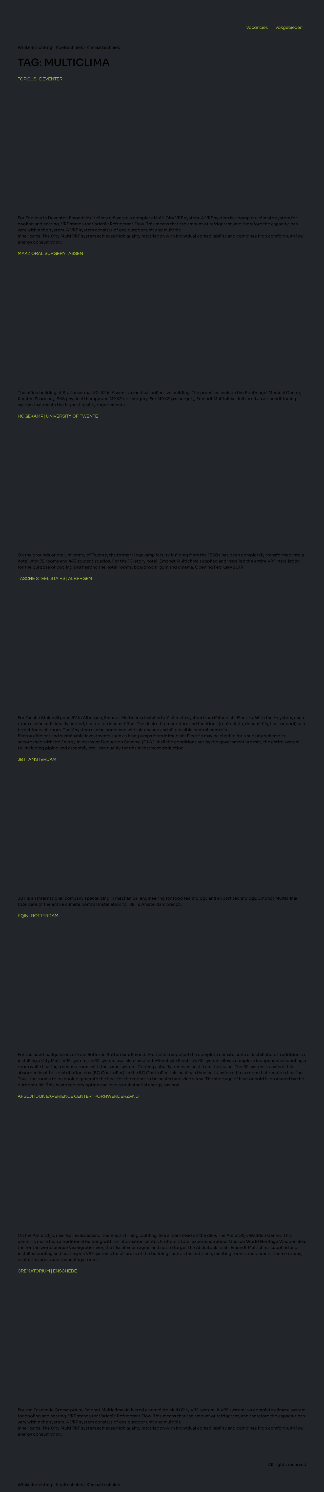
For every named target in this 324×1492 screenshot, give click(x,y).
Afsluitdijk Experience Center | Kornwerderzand (78, 1096)
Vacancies (257, 27)
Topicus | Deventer (40, 79)
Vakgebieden (288, 27)
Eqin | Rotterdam (38, 915)
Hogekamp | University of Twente (58, 416)
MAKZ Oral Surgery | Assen (50, 253)
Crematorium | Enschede (47, 1271)
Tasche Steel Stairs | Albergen (55, 578)
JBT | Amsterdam (37, 759)
